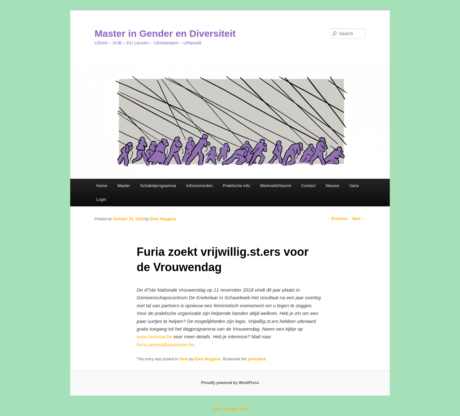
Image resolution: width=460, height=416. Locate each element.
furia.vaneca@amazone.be (165, 344)
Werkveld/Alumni (275, 185)
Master (123, 185)
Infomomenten (199, 185)
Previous (337, 218)
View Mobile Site (230, 409)
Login (101, 199)
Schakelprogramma (158, 185)
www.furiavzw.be (154, 336)
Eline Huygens (163, 219)
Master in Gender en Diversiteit (165, 33)
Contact (308, 185)
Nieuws (332, 185)
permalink (257, 359)
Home (101, 185)
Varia (353, 185)
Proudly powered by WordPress (230, 383)
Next (358, 218)
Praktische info (236, 185)
